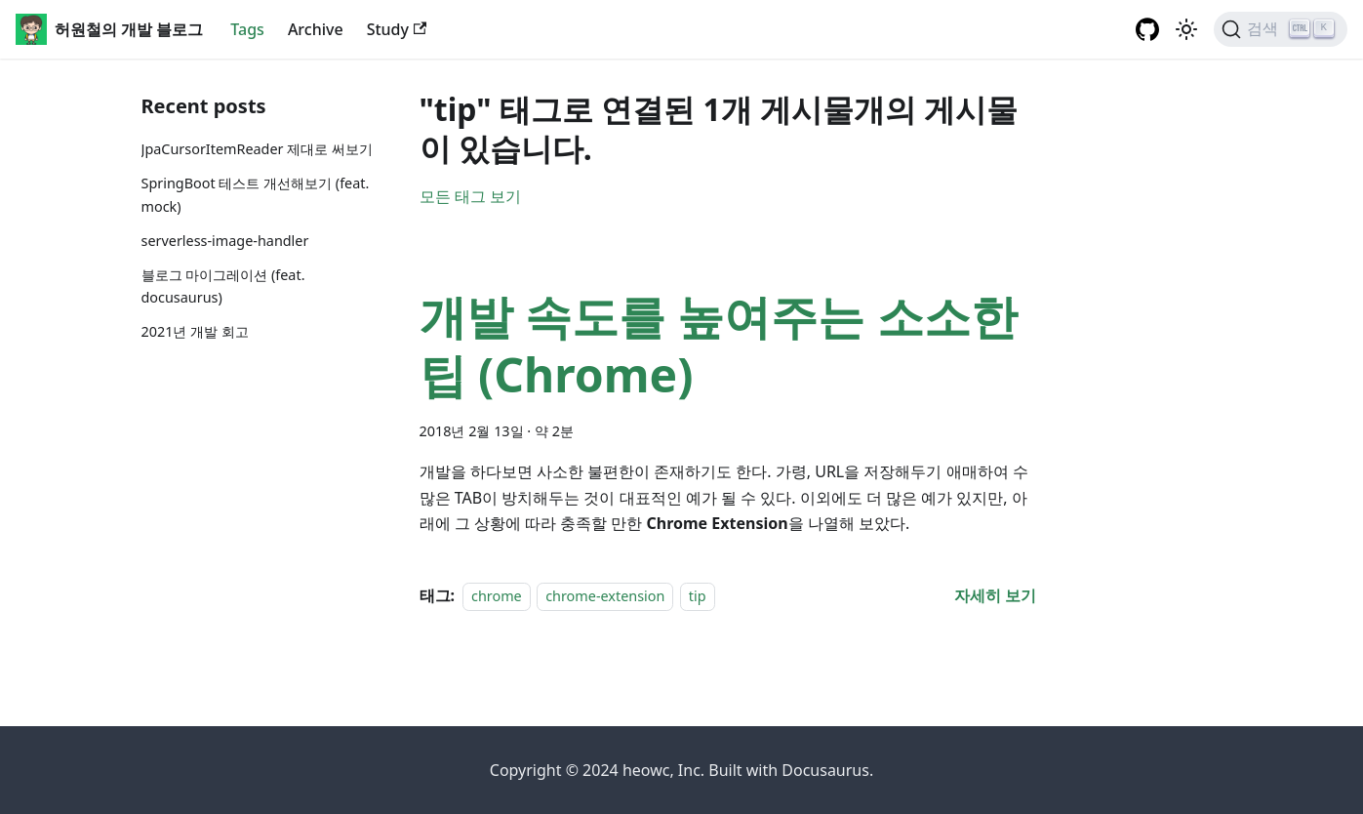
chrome (496, 596)
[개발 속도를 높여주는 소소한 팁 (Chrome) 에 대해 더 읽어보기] (995, 595)
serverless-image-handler (225, 240)
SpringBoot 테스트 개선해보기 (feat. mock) (255, 195)
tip (697, 596)
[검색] (1280, 29)
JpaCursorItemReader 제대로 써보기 (257, 149)
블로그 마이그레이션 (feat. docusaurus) (223, 286)
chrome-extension (604, 596)
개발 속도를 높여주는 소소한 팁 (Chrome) (719, 345)
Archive (315, 29)
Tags (247, 29)
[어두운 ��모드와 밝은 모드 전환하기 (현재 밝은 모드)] (1186, 29)
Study (397, 29)
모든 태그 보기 (470, 196)
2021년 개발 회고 (195, 331)
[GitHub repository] (1147, 29)
